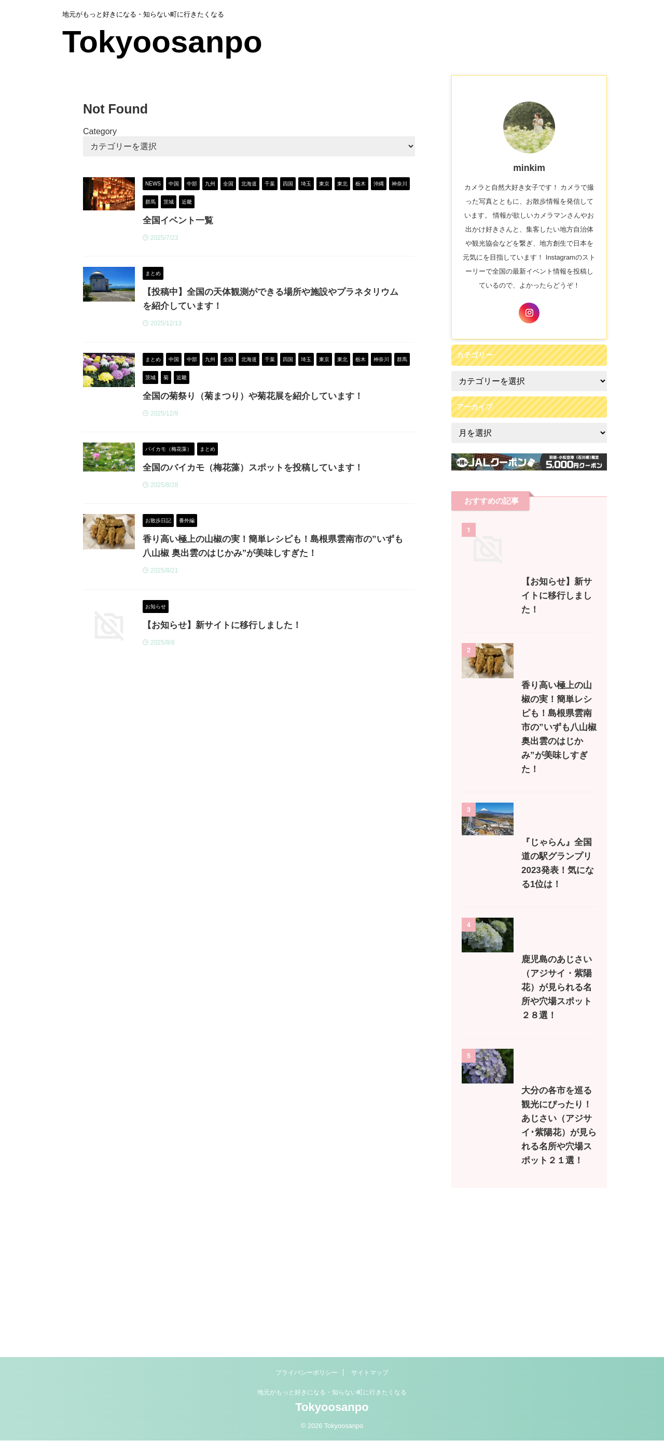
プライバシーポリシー (306, 1381)
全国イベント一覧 (228, 220)
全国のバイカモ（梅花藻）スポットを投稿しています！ (298, 472)
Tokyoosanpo (162, 41)
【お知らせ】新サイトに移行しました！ (269, 643)
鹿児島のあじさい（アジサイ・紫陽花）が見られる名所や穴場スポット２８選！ (528, 1136)
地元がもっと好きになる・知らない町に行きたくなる (332, 1401)
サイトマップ (370, 1381)
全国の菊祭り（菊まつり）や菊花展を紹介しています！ (298, 400)
